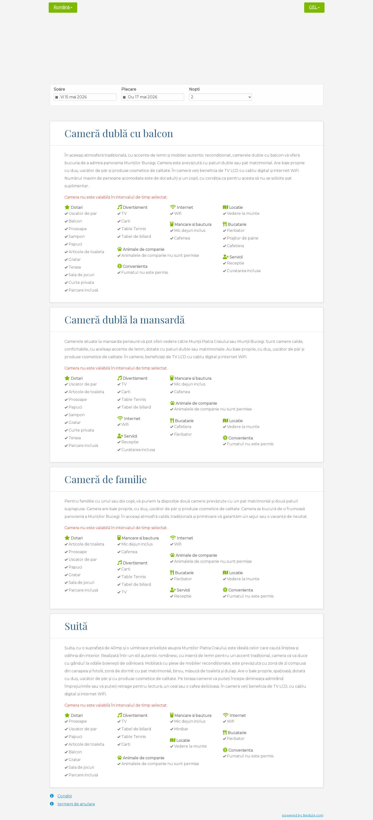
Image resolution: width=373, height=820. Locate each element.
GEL (314, 7)
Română (62, 7)
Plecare (128, 89)
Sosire (59, 89)
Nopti (194, 89)
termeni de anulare (72, 804)
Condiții (61, 796)
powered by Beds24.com (302, 815)
